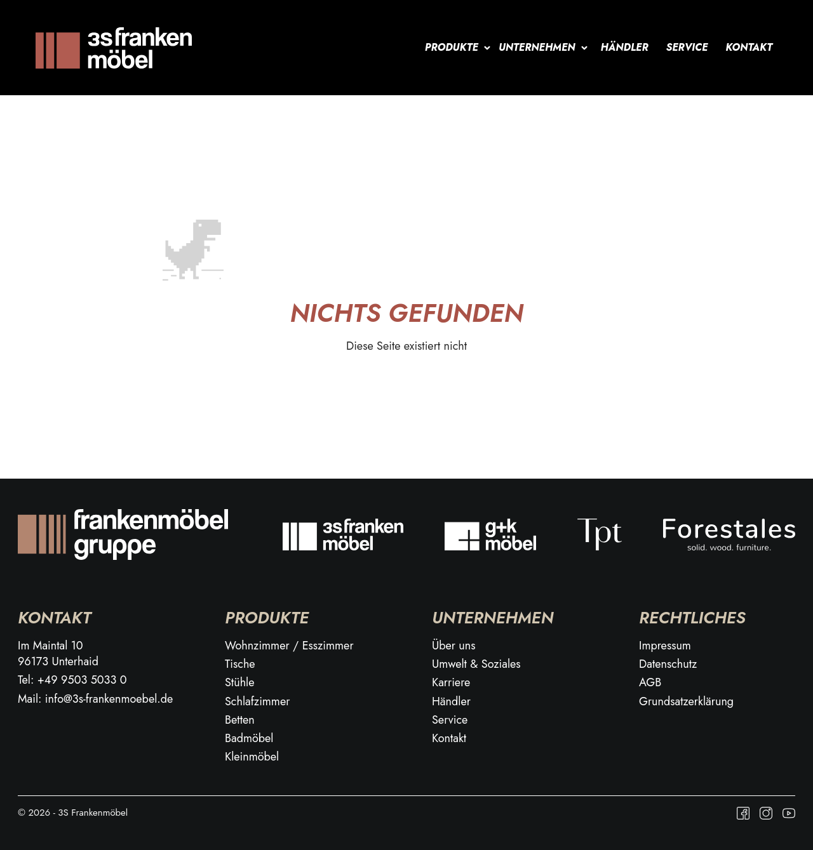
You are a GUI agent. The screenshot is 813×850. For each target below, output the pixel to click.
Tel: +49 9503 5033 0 (72, 680)
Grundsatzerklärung (686, 702)
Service (687, 47)
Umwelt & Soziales (476, 664)
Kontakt (748, 47)
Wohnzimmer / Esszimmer (289, 646)
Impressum (665, 646)
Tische (240, 664)
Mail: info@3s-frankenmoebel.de (95, 699)
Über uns (454, 646)
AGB (650, 683)
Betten (240, 720)
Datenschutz (668, 664)
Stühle (240, 683)
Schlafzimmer (257, 702)
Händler (624, 47)
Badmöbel (249, 739)
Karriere (451, 683)
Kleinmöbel (252, 757)
